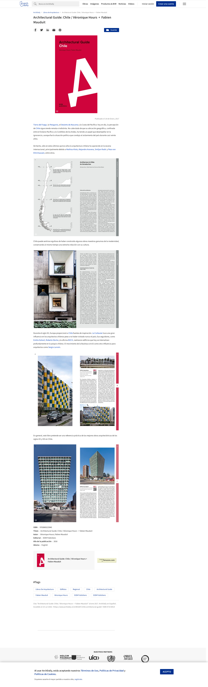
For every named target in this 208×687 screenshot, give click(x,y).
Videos (131, 4)
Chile (38, 128)
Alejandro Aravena (86, 149)
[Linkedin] (48, 30)
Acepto (167, 671)
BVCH (70, 340)
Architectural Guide (104, 589)
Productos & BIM (108, 4)
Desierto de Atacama (69, 124)
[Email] (54, 30)
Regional (76, 589)
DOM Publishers (99, 595)
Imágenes (94, 4)
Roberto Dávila (52, 340)
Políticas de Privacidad (112, 670)
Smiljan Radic (100, 149)
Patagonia (54, 124)
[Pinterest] (60, 30)
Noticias (122, 4)
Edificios (63, 589)
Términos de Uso (89, 670)
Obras (85, 4)
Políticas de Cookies (45, 674)
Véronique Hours (61, 595)
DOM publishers (80, 595)
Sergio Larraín (54, 347)
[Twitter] (42, 30)
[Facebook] (35, 30)
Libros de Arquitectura (45, 589)
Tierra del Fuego (40, 124)
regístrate (78, 679)
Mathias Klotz (72, 149)
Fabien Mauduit (42, 595)
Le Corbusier (97, 333)
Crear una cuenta (166, 3)
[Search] (59, 4)
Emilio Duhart (39, 340)
